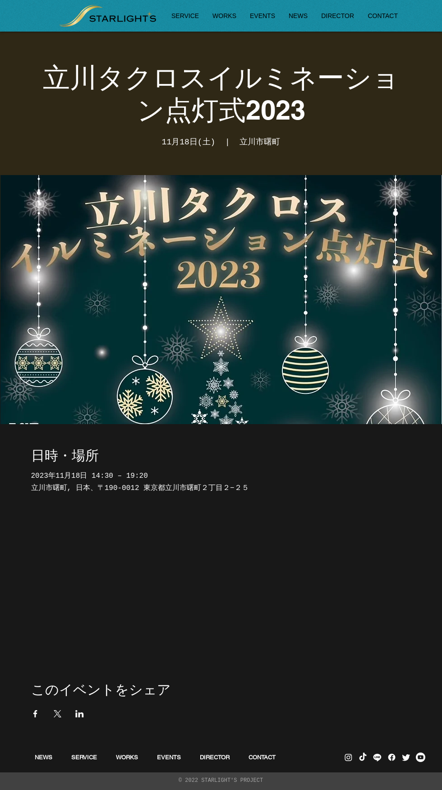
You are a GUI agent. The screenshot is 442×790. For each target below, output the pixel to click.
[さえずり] (406, 757)
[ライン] (377, 757)
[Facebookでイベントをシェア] (35, 713)
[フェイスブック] (391, 757)
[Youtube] (420, 757)
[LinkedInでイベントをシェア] (79, 713)
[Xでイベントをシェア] (57, 713)
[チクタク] (363, 757)
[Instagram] (348, 757)
